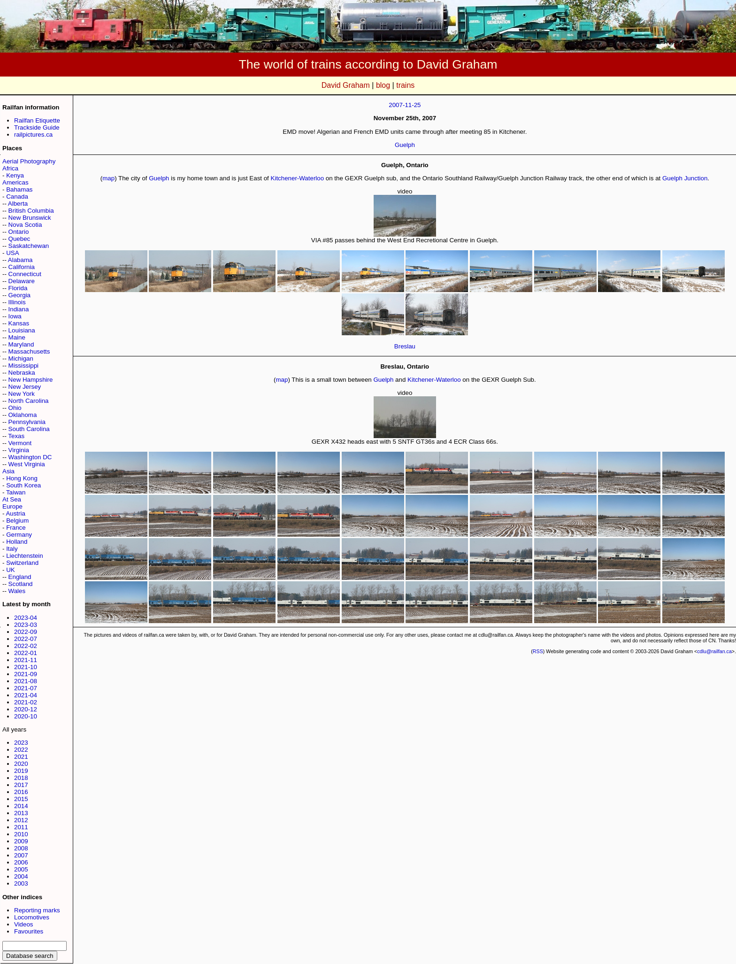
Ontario (18, 231)
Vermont (20, 443)
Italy (11, 548)
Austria (15, 513)
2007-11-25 (405, 104)
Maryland (21, 344)
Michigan (20, 358)
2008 (21, 848)
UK (10, 569)
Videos (23, 924)
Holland (16, 541)
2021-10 (25, 667)
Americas (15, 182)
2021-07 (25, 688)
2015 (21, 798)
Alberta (18, 203)
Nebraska (21, 372)
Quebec (19, 238)
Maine (16, 337)
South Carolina (29, 428)
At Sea (11, 499)
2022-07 (25, 638)
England (19, 576)
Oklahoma (22, 414)
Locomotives (31, 917)
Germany (19, 534)
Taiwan (16, 492)
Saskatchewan (28, 245)
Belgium (17, 520)
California (21, 266)
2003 (21, 883)
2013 (21, 813)
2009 (21, 841)
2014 (21, 806)
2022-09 (25, 631)
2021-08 (25, 681)
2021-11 (25, 659)
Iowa (15, 316)
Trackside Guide (37, 127)
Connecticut (24, 274)
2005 (21, 869)
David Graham (346, 85)
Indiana (18, 309)
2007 (21, 855)
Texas (16, 436)
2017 (21, 784)
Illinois (17, 302)
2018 (21, 777)
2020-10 (25, 716)
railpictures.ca (33, 134)
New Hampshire (30, 379)
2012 (21, 820)
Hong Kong (22, 478)
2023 (21, 742)
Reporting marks (37, 910)
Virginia (18, 450)
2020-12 (25, 709)
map (108, 178)
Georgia (19, 295)
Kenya (15, 175)
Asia (8, 471)
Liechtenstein (24, 555)
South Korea (23, 485)
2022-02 (25, 645)
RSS (538, 651)
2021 (21, 756)
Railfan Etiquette (37, 120)
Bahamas (19, 189)
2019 (21, 770)
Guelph (405, 144)
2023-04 (25, 617)
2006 (21, 862)
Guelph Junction (684, 178)
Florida (18, 288)
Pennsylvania (27, 421)
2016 (21, 791)
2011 (21, 827)
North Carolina (28, 400)
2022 (21, 749)
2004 (21, 876)
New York (21, 393)
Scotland (20, 583)
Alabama (20, 259)
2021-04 (25, 695)
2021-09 (25, 674)
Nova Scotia (25, 224)
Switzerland (22, 562)
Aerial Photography (28, 161)
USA (12, 252)
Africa (10, 168)
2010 (21, 834)
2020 (21, 763)
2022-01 (25, 652)
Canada (17, 196)
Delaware (21, 281)
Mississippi (23, 365)
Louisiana (21, 330)
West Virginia (26, 464)
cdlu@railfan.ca (714, 651)
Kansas (18, 323)
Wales (17, 590)
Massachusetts (29, 351)
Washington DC (30, 457)
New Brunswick (29, 217)
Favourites (28, 931)
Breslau (404, 346)
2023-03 (25, 624)
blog (383, 85)
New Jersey (24, 386)
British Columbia (31, 210)
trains (405, 85)
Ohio (15, 407)
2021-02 (25, 702)
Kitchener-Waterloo (297, 178)
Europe (12, 506)
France (15, 527)
